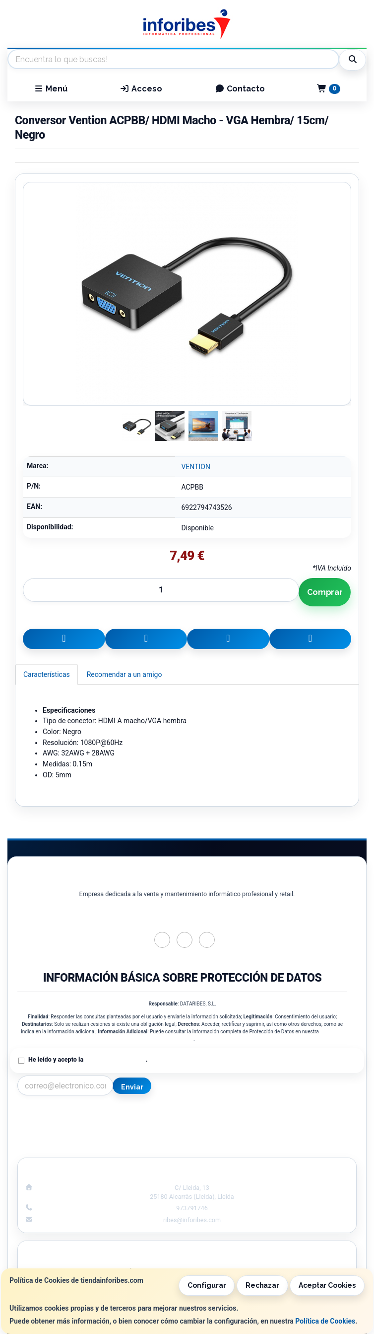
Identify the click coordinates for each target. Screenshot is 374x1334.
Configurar (206, 1285)
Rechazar (262, 1285)
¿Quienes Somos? (98, 1147)
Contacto (240, 88)
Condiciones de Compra (99, 1136)
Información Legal (276, 1115)
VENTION (195, 467)
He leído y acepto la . (87, 1059)
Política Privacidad (98, 1126)
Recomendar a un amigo (124, 674)
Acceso (141, 88)
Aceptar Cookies (327, 1285)
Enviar (132, 1087)
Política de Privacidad (115, 1059)
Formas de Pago (275, 1136)
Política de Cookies (325, 1321)
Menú (50, 88)
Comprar (325, 592)
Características (46, 674)
